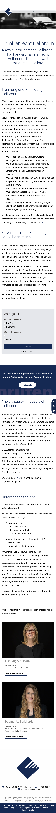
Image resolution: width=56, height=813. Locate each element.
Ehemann (10, 327)
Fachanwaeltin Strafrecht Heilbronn (14, 797)
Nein (8, 339)
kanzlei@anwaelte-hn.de (30, 789)
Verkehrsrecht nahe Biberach (35, 800)
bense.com (19, 808)
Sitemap (25, 810)
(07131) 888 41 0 (45, 787)
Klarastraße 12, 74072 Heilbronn (18, 787)
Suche (31, 810)
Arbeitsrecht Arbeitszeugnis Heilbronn (17, 800)
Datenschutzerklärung (42, 808)
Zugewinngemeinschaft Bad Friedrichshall (33, 797)
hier (41, 222)
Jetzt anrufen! (27, 385)
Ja (7, 335)
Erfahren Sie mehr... (16, 673)
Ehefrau (10, 323)
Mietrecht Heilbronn (40, 801)
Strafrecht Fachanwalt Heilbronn (25, 798)
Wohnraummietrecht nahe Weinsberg (26, 801)
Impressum (28, 808)
